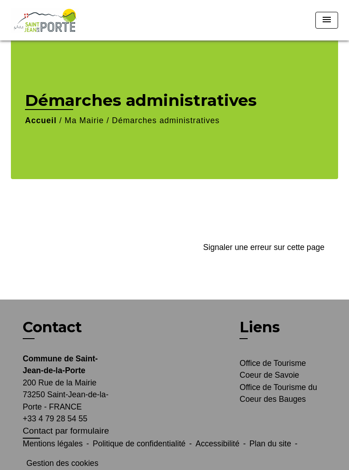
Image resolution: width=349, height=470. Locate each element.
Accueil (41, 120)
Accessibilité (217, 443)
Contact (52, 327)
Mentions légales (53, 443)
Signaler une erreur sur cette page (263, 247)
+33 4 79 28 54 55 (55, 418)
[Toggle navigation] (326, 20)
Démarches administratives (165, 120)
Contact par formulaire (66, 430)
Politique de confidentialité (139, 443)
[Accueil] (45, 20)
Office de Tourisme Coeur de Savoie (272, 369)
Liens (259, 327)
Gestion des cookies (62, 463)
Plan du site (270, 443)
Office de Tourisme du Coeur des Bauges (278, 393)
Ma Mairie (84, 120)
